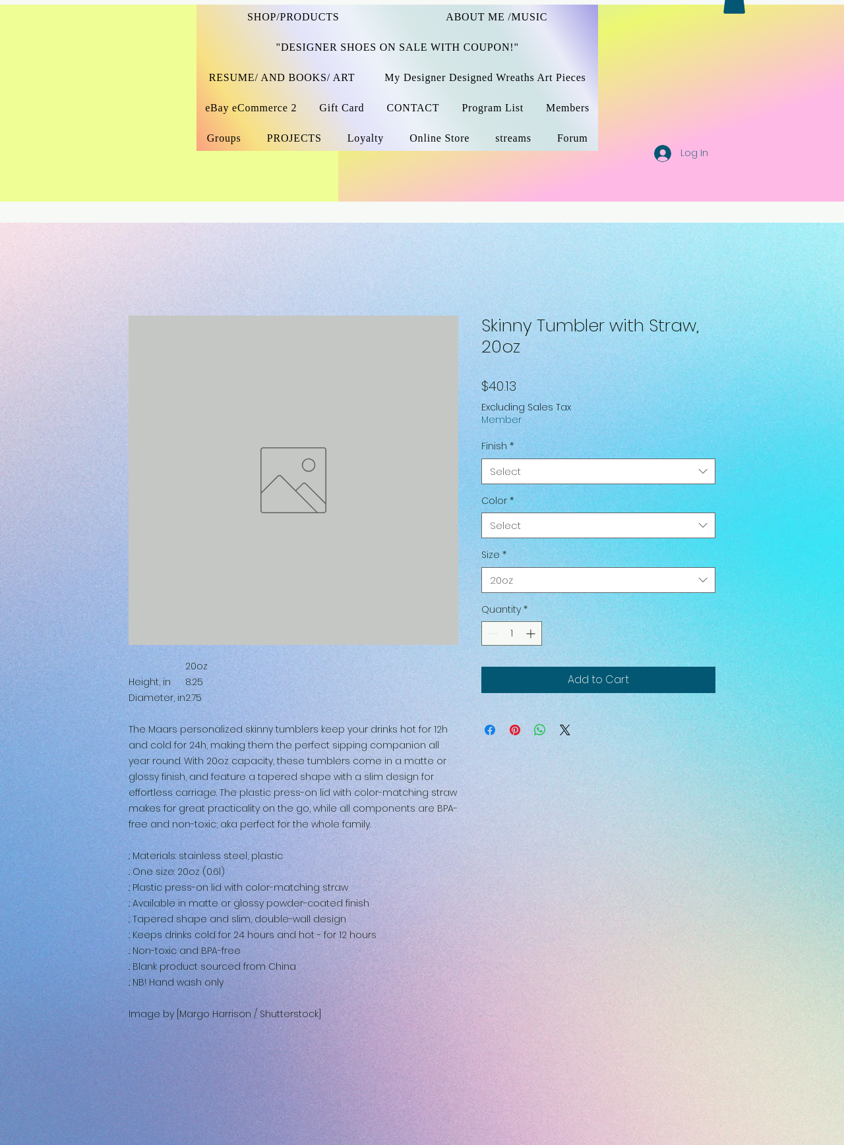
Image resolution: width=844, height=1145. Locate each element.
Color (497, 501)
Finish (497, 446)
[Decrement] (491, 633)
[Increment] (532, 633)
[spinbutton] (512, 633)
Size (493, 555)
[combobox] (598, 471)
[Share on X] (565, 730)
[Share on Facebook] (490, 730)
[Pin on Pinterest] (515, 730)
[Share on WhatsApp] (540, 730)
